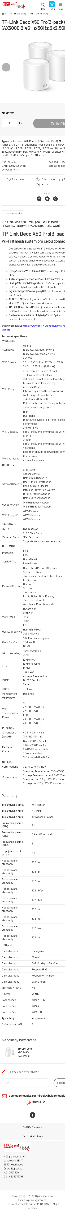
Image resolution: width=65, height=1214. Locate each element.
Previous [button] (6, 67)
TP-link (16, 169)
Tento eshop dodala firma (20, 1203)
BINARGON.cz (43, 1203)
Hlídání (45, 184)
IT (9, 13)
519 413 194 (39, 1101)
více (45, 155)
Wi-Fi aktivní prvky (39, 13)
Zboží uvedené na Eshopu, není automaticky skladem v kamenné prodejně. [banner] (13, 6)
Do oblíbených (19, 179)
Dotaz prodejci (49, 179)
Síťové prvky (20, 13)
